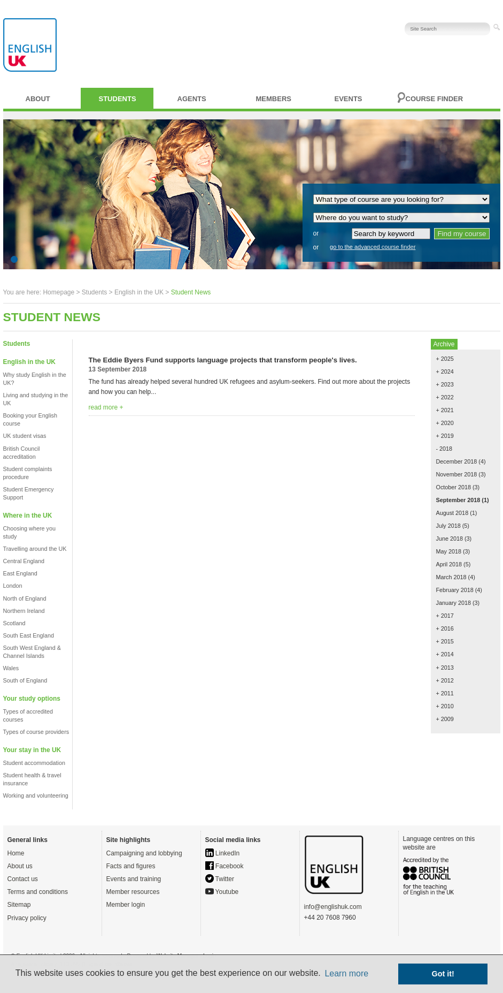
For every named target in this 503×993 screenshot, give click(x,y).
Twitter (219, 879)
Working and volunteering (35, 795)
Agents (191, 99)
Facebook (224, 866)
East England (20, 573)
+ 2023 (445, 384)
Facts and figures (131, 866)
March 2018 (451, 577)
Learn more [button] (346, 973)
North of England (25, 598)
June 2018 (449, 538)
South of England (25, 680)
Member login (125, 904)
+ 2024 (445, 371)
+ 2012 (445, 680)
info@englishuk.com (333, 907)
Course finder (434, 99)
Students (117, 99)
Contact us (22, 879)
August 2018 (452, 513)
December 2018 (456, 461)
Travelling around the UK (35, 548)
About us (20, 866)
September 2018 (458, 500)
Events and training (133, 879)
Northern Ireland (24, 611)
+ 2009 (445, 719)
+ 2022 (445, 397)
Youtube (222, 892)
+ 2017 (445, 615)
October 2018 (453, 487)
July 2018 (448, 525)
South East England (28, 635)
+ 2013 (445, 667)
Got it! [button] (443, 973)
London (12, 585)
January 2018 (453, 603)
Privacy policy (27, 918)
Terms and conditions (37, 892)
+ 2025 (445, 358)
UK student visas (25, 436)
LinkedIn (222, 853)
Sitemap (19, 904)
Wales (11, 668)
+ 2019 (445, 436)
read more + (106, 407)
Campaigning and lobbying (144, 853)
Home (16, 853)
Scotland (14, 623)
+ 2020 (445, 423)
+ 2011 (445, 693)
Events (348, 99)
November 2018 (456, 474)
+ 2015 (445, 641)
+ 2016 (445, 628)
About (38, 99)
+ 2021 (445, 410)
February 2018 (455, 590)
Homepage (58, 292)
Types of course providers (36, 732)
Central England (23, 561)
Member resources (133, 892)
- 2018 (444, 448)
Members (273, 99)
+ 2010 (445, 706)
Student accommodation (34, 763)
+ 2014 (445, 654)
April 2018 (449, 564)
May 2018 (448, 551)
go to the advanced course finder (372, 247)
